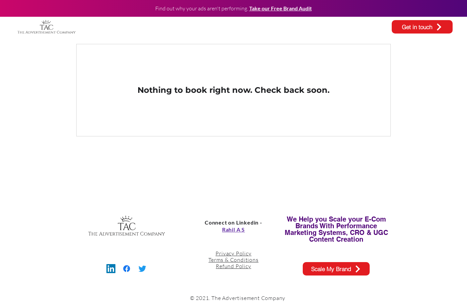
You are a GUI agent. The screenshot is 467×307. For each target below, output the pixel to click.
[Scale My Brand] (336, 268)
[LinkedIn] (110, 268)
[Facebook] (126, 268)
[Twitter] (142, 268)
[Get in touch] (422, 27)
